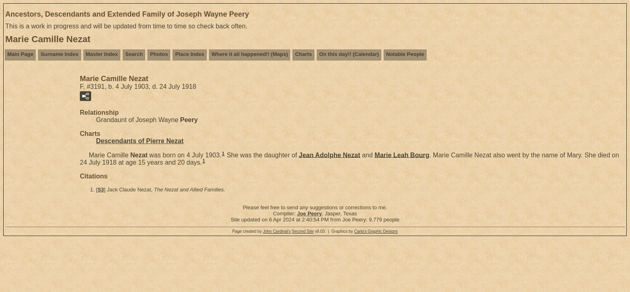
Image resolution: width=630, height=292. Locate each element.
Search (134, 54)
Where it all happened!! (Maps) (249, 54)
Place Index (189, 54)
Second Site (303, 231)
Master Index (102, 54)
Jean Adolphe (329, 154)
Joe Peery (309, 213)
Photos (159, 54)
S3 (101, 190)
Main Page (20, 54)
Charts (303, 54)
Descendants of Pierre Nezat (140, 140)
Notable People (405, 54)
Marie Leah (402, 154)
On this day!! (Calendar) (349, 54)
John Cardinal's (277, 231)
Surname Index (59, 54)
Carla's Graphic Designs (376, 231)
